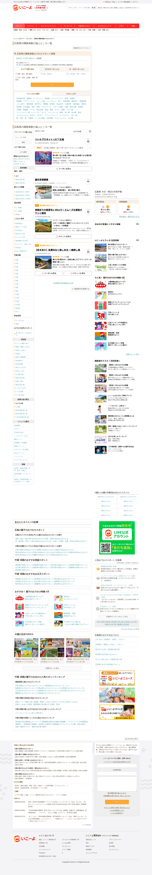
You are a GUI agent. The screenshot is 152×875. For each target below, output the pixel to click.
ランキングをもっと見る (130, 629)
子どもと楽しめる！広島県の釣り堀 (108, 659)
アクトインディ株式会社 (110, 836)
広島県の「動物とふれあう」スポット (109, 644)
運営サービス (90, 846)
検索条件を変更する (80, 289)
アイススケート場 (23, 112)
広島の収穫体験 (59, 757)
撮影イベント (18, 439)
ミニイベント (18, 456)
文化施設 (26, 107)
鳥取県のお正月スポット (24, 579)
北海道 (25, 30)
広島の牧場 (60, 751)
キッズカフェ (65, 115)
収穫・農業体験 (34, 704)
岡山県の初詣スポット (59, 565)
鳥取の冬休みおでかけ (46, 550)
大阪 (76, 30)
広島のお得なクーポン (22, 762)
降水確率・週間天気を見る (129, 217)
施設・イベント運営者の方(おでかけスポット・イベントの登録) (46, 795)
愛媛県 (120, 624)
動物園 (47, 98)
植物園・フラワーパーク (26, 101)
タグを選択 (23, 152)
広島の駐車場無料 (50, 762)
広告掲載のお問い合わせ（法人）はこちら (117, 796)
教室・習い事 (65, 112)
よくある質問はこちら (117, 810)
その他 (70, 118)
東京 (34, 30)
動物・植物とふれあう (43, 702)
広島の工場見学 (20, 757)
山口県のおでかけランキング (26, 691)
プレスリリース (114, 849)
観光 (79, 112)
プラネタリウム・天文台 (26, 115)
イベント (30, 26)
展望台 (83, 104)
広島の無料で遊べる (36, 762)
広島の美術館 (73, 770)
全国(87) (19, 58)
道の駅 (73, 112)
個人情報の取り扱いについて (117, 793)
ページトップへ (132, 739)
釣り (59, 101)
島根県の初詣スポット (41, 565)
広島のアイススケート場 (47, 776)
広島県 (127, 622)
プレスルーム (66, 846)
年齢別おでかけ (84, 26)
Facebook (42, 853)
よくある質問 (66, 843)
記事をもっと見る (52, 668)
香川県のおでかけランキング (72, 691)
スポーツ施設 (58, 107)
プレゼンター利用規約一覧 (70, 839)
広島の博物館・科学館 (60, 770)
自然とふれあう (21, 704)
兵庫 (84, 30)
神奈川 (39, 30)
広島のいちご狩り (73, 776)
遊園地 (28, 98)
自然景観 (66, 101)
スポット (18, 26)
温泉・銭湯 (49, 110)
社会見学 (59, 104)
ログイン (135, 2)
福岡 (107, 30)
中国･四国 (100, 622)
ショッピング (53, 112)
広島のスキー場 (32, 776)
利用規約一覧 (43, 843)
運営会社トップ (91, 839)
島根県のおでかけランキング (26, 688)
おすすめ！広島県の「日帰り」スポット (110, 639)
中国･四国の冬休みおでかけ (25, 550)
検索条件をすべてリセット (82, 48)
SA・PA (74, 115)
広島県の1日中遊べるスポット (106, 654)
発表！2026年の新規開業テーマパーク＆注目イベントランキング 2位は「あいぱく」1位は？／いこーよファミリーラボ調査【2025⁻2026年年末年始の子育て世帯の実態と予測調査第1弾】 (57, 804)
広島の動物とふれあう (46, 757)
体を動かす (45, 704)
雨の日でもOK (108, 8)
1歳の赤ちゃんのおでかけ (128, 497)
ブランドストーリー (115, 839)
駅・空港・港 (21, 118)
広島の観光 (79, 751)
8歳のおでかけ (106, 515)
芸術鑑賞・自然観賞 (20, 442)
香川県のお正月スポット (24, 584)
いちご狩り (21, 104)
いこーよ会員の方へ (117, 813)
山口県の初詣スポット (23, 567)
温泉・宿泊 (55, 704)
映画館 (80, 107)
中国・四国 (91, 30)
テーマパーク (38, 98)
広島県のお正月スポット (24, 581)
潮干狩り (38, 104)
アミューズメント (51, 115)
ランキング (68, 26)
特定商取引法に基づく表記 (47, 856)
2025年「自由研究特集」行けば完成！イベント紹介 (23, 480)
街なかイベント (19, 453)
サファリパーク (57, 98)
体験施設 (76, 104)
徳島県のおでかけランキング (49, 691)
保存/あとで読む (109, 2)
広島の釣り (52, 751)
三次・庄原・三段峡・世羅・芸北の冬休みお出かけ (67, 541)
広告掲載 (42, 846)
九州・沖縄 (101, 30)
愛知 (56, 30)
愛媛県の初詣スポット (77, 567)
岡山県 (120, 622)
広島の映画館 (47, 770)
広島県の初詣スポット (77, 565)
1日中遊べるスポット (132, 8)
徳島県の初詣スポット (41, 567)
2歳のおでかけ (106, 501)
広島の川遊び (19, 765)
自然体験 (17, 425)
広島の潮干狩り (61, 776)
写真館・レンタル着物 (36, 118)
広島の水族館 (83, 770)
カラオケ (39, 115)
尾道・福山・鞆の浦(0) (24, 74)
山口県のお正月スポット (44, 581)
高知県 (126, 624)
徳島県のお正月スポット (64, 581)
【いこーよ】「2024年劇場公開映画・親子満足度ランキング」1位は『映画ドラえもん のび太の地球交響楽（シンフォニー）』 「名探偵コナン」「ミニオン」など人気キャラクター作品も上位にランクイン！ (57, 819)
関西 (73, 30)
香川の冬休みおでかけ (23, 555)
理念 (87, 843)
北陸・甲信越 (64, 30)
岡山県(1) (19, 65)
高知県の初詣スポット (23, 570)
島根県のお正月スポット (44, 579)
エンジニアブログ (91, 853)
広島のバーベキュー (41, 751)
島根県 (114, 622)
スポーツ (17, 429)
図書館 (25, 110)
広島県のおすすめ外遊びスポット (107, 664)
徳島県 (107, 624)
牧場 (66, 98)
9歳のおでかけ (128, 515)
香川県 (113, 624)
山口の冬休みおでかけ (59, 552)
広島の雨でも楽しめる (22, 770)
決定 (52, 85)
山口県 (133, 622)
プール (32, 110)
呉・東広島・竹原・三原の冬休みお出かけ (31, 541)
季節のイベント (19, 446)
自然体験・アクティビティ (56, 118)
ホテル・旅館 (60, 110)
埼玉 (47, 30)
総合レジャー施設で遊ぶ (24, 702)
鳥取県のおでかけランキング (56, 686)
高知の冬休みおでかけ (59, 555)
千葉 (43, 30)
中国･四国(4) (29, 58)
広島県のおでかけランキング (72, 688)
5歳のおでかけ (128, 506)
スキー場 (69, 110)
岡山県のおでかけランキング (49, 688)
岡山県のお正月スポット (64, 579)
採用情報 (89, 849)
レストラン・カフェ (38, 112)
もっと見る (85, 824)
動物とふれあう (119, 8)
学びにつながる (59, 702)
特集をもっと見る (132, 354)
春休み (100, 8)
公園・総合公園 (70, 107)
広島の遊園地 (19, 751)
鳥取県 (107, 622)
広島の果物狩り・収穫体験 (23, 778)
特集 (133, 26)
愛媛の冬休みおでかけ (41, 555)
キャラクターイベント (21, 460)
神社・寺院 (35, 107)
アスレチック (46, 107)
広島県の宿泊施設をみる (63, 283)
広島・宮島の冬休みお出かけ (56, 539)
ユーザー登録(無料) (124, 2)
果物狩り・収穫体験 (78, 101)
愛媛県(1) (48, 65)
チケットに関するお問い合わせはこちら (117, 807)
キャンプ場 (40, 101)
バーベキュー (51, 101)
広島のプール (70, 751)
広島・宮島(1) (47, 74)
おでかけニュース (104, 26)
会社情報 (112, 846)
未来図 (111, 843)
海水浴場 (39, 110)
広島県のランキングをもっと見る (117, 616)
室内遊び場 (21, 98)
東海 (52, 30)
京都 (80, 30)
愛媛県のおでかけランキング (26, 693)
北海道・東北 (17, 30)
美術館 (19, 107)
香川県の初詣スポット (59, 567)
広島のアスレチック (63, 762)
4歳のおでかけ (106, 506)
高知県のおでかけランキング (49, 693)
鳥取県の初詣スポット (23, 565)
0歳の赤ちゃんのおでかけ (106, 497)
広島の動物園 (29, 751)
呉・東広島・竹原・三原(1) (76, 74)
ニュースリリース (44, 849)
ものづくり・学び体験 (21, 449)
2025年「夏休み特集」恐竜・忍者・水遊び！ (22, 469)
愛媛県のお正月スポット (44, 584)
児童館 (19, 110)
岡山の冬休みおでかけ (23, 552)
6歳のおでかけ (106, 510)
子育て (121, 26)
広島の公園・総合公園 (79, 762)
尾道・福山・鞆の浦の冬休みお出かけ (29, 539)
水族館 (72, 98)
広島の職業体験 (71, 757)
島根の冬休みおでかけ (64, 550)
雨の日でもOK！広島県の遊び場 (107, 649)
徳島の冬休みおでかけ (77, 552)
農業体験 (29, 104)
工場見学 (68, 104)
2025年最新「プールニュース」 (23, 475)
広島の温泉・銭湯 (20, 776)
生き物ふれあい (19, 432)
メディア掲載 (66, 849)
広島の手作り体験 (31, 757)
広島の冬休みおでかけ (41, 552)
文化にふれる (71, 702)
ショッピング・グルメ (21, 436)
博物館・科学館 (49, 104)
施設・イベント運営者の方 (47, 839)
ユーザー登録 (19, 795)
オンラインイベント (48, 26)
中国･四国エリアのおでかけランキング (29, 686)
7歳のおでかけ (128, 510)
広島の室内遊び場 (36, 770)
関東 (31, 30)
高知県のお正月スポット (64, 584)
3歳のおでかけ (128, 501)
